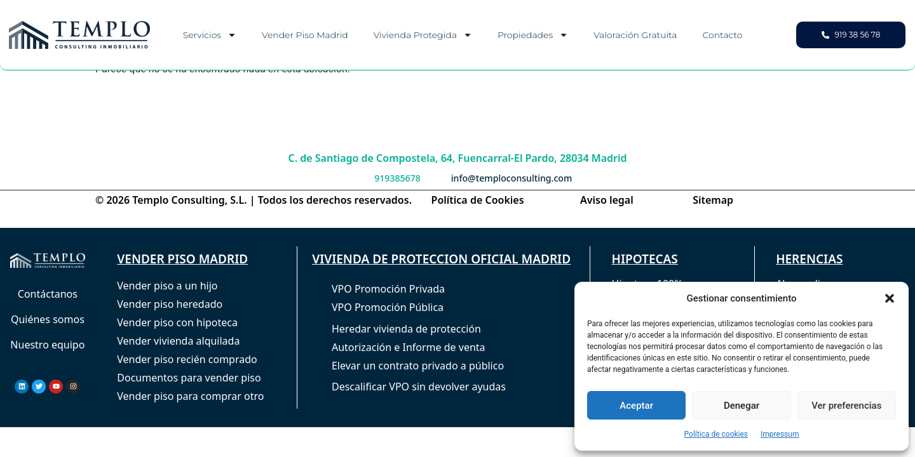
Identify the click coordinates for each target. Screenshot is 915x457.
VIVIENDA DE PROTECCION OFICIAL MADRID (441, 259)
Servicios (209, 35)
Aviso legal (607, 200)
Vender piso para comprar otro (190, 396)
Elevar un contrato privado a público (418, 366)
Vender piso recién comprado (187, 359)
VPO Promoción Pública (388, 307)
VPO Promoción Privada (388, 289)
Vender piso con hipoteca (177, 322)
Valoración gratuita (635, 35)
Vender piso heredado (169, 304)
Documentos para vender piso (189, 378)
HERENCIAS (809, 259)
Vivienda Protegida (423, 35)
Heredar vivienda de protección (406, 329)
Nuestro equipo (47, 345)
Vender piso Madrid (305, 35)
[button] (889, 298)
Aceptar (636, 405)
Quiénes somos (48, 319)
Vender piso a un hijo (167, 286)
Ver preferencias (846, 405)
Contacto (722, 35)
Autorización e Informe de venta (408, 347)
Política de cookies (716, 434)
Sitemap (713, 200)
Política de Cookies (477, 200)
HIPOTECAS (645, 259)
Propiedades (533, 35)
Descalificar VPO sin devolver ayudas (419, 387)
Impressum (780, 434)
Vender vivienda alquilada (178, 341)
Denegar (741, 405)
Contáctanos (48, 294)
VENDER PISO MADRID (182, 259)
